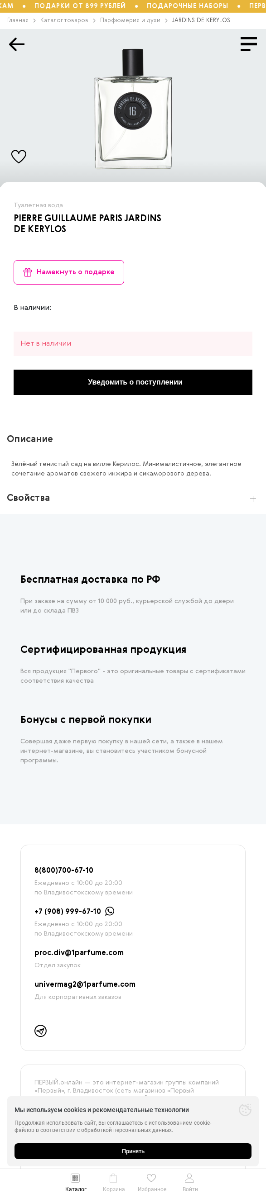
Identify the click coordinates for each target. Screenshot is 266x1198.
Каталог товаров (68, 21)
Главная (21, 21)
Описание (30, 439)
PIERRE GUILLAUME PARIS (68, 218)
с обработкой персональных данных (124, 1130)
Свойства (28, 498)
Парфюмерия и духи (134, 21)
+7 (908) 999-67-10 (67, 912)
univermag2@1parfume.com (84, 985)
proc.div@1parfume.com (79, 953)
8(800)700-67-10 (63, 871)
